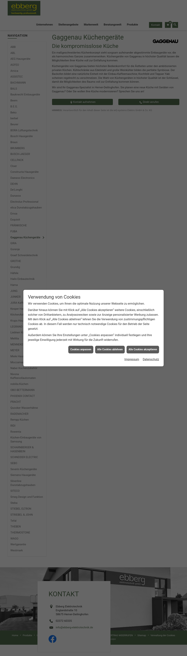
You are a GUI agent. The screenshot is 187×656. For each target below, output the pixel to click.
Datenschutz (151, 339)
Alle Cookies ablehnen (110, 329)
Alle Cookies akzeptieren (143, 329)
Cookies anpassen (80, 329)
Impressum (131, 339)
